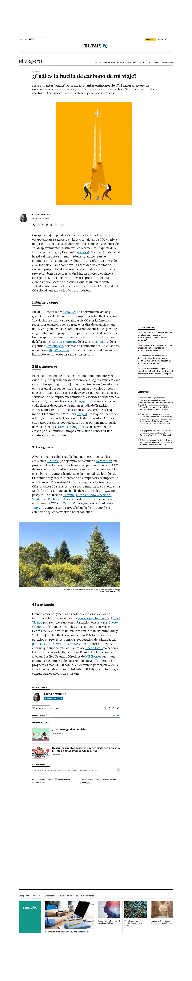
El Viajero (30, 61)
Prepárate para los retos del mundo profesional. (109, 922)
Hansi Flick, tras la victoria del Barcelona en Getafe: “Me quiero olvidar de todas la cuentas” (155, 348)
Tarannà (69, 495)
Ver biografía (53, 698)
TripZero (38, 508)
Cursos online (49, 896)
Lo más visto (144, 392)
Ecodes (83, 252)
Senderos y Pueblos (45, 499)
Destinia (53, 461)
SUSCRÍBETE (150, 39)
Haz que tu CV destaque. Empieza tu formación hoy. (161, 922)
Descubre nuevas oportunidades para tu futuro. (133, 923)
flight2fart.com (59, 350)
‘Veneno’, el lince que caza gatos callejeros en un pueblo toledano (153, 399)
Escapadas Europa (124, 62)
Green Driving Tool (71, 427)
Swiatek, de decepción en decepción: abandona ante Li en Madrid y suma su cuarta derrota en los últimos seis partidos (154, 360)
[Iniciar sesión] (165, 39)
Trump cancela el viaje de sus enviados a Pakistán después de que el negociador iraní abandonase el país (155, 371)
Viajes (97, 62)
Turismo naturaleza (39, 770)
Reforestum (104, 461)
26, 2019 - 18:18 (40, 218)
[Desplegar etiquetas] (118, 770)
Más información (39, 783)
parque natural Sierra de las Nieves (55, 644)
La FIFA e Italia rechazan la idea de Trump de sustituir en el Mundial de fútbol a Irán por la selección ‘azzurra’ (155, 407)
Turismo (92, 770)
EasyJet (82, 414)
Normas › (116, 715)
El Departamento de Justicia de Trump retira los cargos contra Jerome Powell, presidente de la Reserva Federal (156, 442)
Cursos (36, 896)
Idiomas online (65, 896)
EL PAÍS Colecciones (85, 896)
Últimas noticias (166, 62)
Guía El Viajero (139, 62)
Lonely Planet (152, 62)
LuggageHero (84, 401)
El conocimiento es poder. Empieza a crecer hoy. (67, 932)
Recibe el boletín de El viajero (47, 708)
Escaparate (24, 896)
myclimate (99, 341)
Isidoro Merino (57, 733)
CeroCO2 (69, 312)
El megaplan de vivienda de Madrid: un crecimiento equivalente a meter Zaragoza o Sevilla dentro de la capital (155, 432)
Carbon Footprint (64, 341)
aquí (88, 783)
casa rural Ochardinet (92, 618)
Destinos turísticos (57, 770)
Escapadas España (108, 62)
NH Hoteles (93, 656)
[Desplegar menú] (21, 46)
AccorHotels (94, 648)
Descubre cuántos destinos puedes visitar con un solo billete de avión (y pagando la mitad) (86, 749)
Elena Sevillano (41, 214)
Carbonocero (55, 346)
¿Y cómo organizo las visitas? (70, 729)
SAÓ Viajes (69, 499)
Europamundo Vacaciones (94, 495)
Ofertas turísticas (80, 770)
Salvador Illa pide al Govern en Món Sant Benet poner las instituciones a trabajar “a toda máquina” (155, 336)
